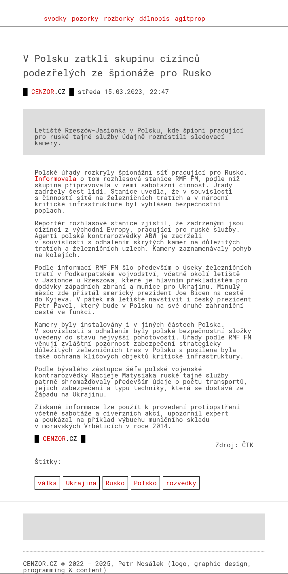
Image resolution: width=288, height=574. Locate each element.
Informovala (55, 178)
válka (47, 483)
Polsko (145, 483)
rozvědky (181, 483)
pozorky (85, 18)
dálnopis (154, 18)
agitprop (190, 18)
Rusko (115, 483)
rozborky (119, 18)
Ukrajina (81, 483)
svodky (55, 18)
